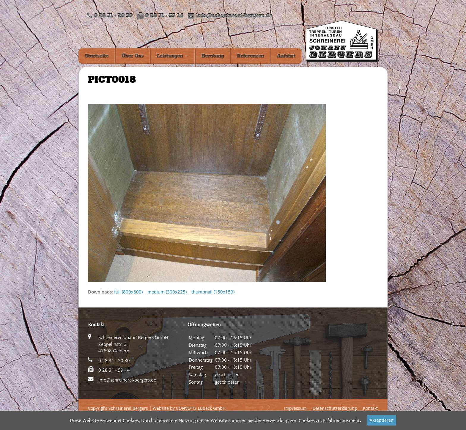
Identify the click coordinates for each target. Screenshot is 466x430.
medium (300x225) (167, 292)
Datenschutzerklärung (335, 408)
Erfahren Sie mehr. (342, 420)
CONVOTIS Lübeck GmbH (201, 408)
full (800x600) (128, 292)
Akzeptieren (381, 420)
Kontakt (370, 408)
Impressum (295, 408)
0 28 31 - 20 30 (114, 360)
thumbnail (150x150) (212, 292)
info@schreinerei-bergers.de (234, 15)
